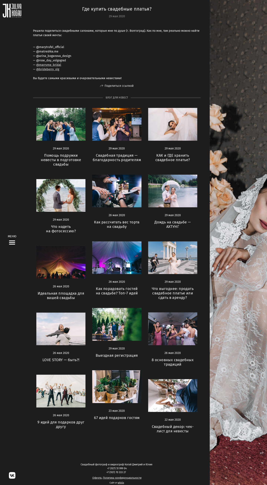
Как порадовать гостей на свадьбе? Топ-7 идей (117, 290)
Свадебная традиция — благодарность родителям (117, 157)
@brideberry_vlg (47, 69)
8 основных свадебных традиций (173, 362)
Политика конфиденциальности (122, 477)
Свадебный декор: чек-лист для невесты (173, 428)
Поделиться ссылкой (119, 86)
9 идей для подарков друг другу (61, 424)
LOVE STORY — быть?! (61, 360)
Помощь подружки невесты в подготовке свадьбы (61, 159)
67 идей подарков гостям (116, 417)
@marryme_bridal (48, 65)
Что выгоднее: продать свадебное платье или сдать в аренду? (173, 293)
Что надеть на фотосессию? (61, 228)
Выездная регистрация (117, 355)
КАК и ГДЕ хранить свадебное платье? (172, 157)
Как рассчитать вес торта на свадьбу (117, 224)
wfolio (121, 482)
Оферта (97, 477)
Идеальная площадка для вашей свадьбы (61, 295)
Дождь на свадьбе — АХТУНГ (172, 224)
